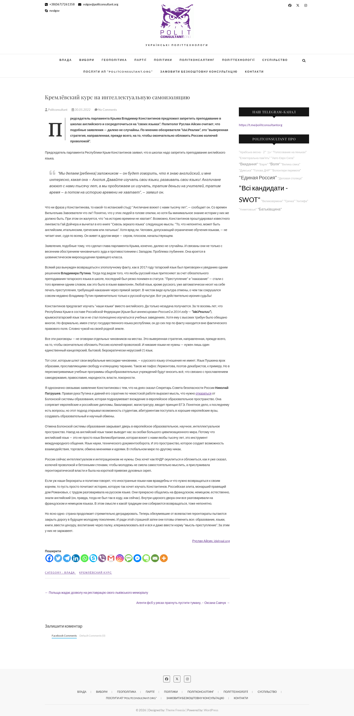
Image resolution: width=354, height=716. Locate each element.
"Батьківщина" (270, 209)
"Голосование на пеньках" (290, 152)
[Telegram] (67, 558)
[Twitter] (58, 558)
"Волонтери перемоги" (286, 170)
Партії (141, 60)
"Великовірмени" (272, 201)
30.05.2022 (81, 109)
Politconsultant (56, 109)
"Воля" (274, 164)
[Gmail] (111, 558)
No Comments (107, 109)
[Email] (155, 558)
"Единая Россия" (258, 177)
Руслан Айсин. (203, 541)
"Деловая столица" (290, 178)
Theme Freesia (175, 710)
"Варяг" (263, 164)
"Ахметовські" (248, 209)
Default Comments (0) (92, 635)
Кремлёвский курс (95, 572)
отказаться (203, 393)
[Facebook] (49, 558)
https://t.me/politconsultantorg (260, 125)
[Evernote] (146, 558)
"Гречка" (289, 201)
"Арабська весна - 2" (252, 152)
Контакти (254, 71)
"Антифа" (302, 201)
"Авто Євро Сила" (282, 158)
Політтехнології (238, 60)
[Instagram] (120, 558)
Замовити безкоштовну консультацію (199, 71)
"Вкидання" (248, 164)
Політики (163, 60)
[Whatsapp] (84, 558)
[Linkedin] (76, 558)
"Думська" (245, 170)
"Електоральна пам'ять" (254, 158)
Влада (65, 60)
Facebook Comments (64, 635)
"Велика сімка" (290, 164)
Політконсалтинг (197, 60)
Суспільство (275, 60)
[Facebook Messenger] (137, 558)
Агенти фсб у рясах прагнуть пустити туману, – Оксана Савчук (183, 603)
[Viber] (102, 558)
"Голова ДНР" (262, 170)
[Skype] (93, 558)
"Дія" (269, 152)
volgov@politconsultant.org (98, 4)
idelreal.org (222, 541)
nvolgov (52, 10)
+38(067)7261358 (60, 4)
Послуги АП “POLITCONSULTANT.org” (118, 71)
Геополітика (114, 60)
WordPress (211, 710)
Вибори (86, 60)
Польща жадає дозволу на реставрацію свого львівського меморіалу (96, 592)
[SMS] (129, 558)
